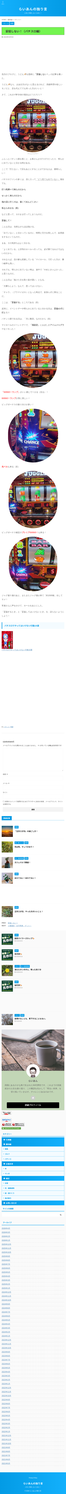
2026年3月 (6, 1232)
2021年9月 (6, 1448)
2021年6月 (6, 1459)
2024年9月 (6, 1304)
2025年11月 (6, 1248)
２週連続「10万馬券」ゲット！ (20, 926)
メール (6, 783)
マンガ (7, 1173)
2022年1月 (6, 1432)
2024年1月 (6, 1336)
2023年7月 (6, 1360)
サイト (5, 792)
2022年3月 (6, 1424)
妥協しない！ (13, 923)
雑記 (8, 1178)
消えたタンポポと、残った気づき (28, 969)
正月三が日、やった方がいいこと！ (29, 911)
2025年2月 (6, 1284)
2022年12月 (6, 1388)
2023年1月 (6, 1384)
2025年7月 (6, 1264)
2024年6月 (6, 1316)
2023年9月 (6, 1352)
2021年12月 (6, 1436)
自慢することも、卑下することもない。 (31, 1018)
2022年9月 (6, 1400)
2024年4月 (6, 1324)
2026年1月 (6, 1240)
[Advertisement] (33, 54)
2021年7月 (6, 1455)
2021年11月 (6, 1440)
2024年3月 (6, 1328)
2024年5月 (6, 1320)
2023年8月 (6, 1356)
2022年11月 (6, 1392)
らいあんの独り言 (33, 8)
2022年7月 (6, 1408)
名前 (5, 774)
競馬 (6, 1149)
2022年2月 (6, 1428)
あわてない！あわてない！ (25, 878)
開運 (11, 727)
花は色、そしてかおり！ (24, 846)
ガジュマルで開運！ (23, 862)
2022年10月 (6, 1396)
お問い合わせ (11, 1203)
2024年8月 (6, 1308)
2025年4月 (6, 1276)
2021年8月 (6, 1451)
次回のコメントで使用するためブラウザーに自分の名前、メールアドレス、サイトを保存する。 (33, 803)
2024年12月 (6, 1292)
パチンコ (7, 727)
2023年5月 (6, 1368)
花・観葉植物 (9, 1188)
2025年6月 (6, 1268)
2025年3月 (6, 1280)
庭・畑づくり (9, 1193)
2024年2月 (6, 1332)
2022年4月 (6, 1420)
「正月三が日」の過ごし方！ (26, 831)
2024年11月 (6, 1296)
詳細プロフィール (33, 1105)
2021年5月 (6, 1463)
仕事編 (8, 1139)
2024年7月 (6, 1312)
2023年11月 (6, 1344)
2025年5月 (6, 1272)
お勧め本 (9, 1163)
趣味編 (8, 1144)
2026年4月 (6, 1228)
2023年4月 (6, 1372)
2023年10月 (6, 1348)
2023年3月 (6, 1376)
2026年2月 (6, 1236)
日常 (6, 1183)
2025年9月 (6, 1256)
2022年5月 (6, 1416)
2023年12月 (6, 1340)
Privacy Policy (33, 1478)
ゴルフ (7, 1154)
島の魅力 (8, 1198)
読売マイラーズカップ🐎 (25, 938)
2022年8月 (6, 1404)
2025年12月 (6, 1244)
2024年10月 (6, 1300)
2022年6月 (6, 1412)
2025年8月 (6, 1260)
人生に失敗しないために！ (33, 1487)
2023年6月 (6, 1364)
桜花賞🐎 (18, 985)
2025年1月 (6, 1288)
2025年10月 (6, 1252)
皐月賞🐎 (18, 954)
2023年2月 (6, 1380)
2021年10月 (6, 1444)
